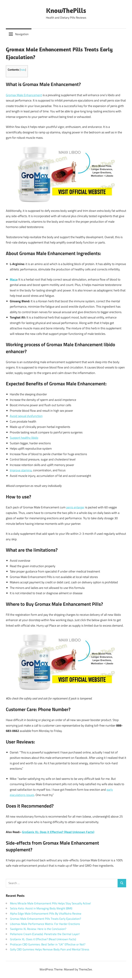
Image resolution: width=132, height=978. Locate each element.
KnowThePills (66, 10)
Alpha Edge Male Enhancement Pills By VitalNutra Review (45, 913)
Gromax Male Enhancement (24, 95)
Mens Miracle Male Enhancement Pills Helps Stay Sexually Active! (50, 903)
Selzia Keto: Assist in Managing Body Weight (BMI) (41, 908)
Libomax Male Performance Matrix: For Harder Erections (45, 924)
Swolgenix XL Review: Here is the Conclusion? (38, 929)
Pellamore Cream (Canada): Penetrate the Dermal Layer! (45, 934)
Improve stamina (21, 470)
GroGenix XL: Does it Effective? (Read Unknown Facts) (58, 832)
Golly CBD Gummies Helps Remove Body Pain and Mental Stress (49, 949)
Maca (13, 279)
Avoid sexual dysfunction (26, 416)
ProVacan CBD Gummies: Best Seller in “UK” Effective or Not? (47, 944)
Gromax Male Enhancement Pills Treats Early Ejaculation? (45, 918)
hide (22, 70)
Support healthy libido (24, 437)
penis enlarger (75, 507)
